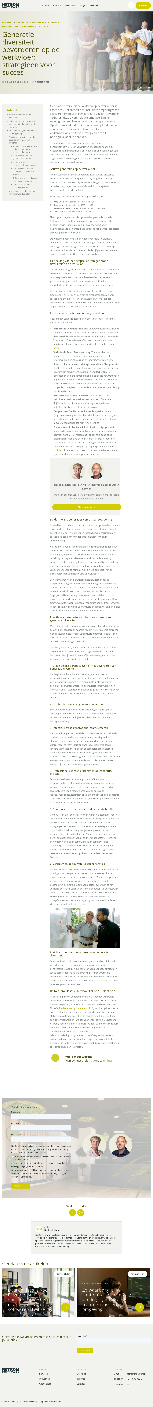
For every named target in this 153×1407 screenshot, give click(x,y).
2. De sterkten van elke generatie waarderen (22, 157)
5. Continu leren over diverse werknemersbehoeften (25, 179)
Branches (57, 5)
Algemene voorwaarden (51, 1401)
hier (55, 391)
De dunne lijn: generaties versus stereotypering (23, 132)
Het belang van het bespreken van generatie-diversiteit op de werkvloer (22, 124)
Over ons (94, 5)
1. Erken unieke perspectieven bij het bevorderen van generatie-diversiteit (25, 149)
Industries (44, 1378)
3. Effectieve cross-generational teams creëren (24, 163)
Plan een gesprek (86, 507)
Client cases (70, 5)
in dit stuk (58, 450)
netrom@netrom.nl (136, 1373)
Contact (143, 5)
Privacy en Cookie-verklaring (25, 1401)
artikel (56, 347)
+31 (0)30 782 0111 (136, 1378)
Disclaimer (4, 1401)
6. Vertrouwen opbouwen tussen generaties (23, 186)
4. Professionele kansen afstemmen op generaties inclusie (24, 171)
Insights (83, 5)
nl (131, 5)
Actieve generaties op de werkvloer (20, 116)
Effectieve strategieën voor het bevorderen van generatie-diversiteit (22, 140)
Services (46, 5)
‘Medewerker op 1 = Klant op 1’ (74, 1008)
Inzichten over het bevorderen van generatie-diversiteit (22, 192)
